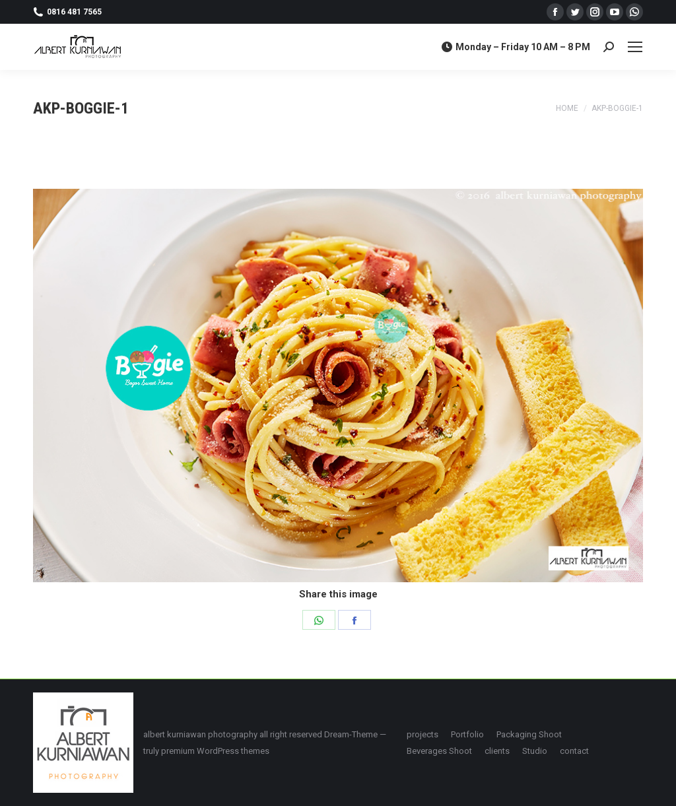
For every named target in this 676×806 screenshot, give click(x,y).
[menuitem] (422, 734)
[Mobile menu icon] (635, 47)
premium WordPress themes (215, 751)
